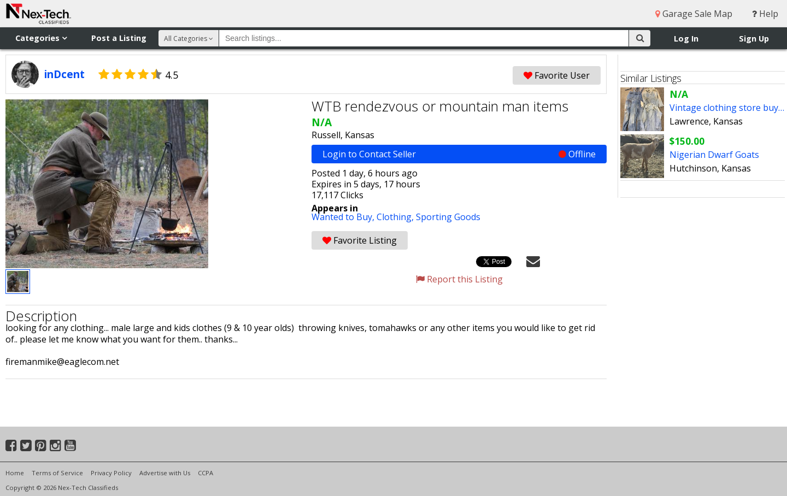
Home (14, 473)
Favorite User (557, 75)
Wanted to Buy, (344, 217)
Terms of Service (57, 473)
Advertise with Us (164, 473)
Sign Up (754, 38)
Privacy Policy (111, 473)
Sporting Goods (448, 217)
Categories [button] (41, 38)
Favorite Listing (359, 240)
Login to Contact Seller (459, 154)
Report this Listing (459, 279)
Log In (686, 38)
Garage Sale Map (693, 14)
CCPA (205, 473)
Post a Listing (118, 38)
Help (765, 14)
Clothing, (396, 217)
